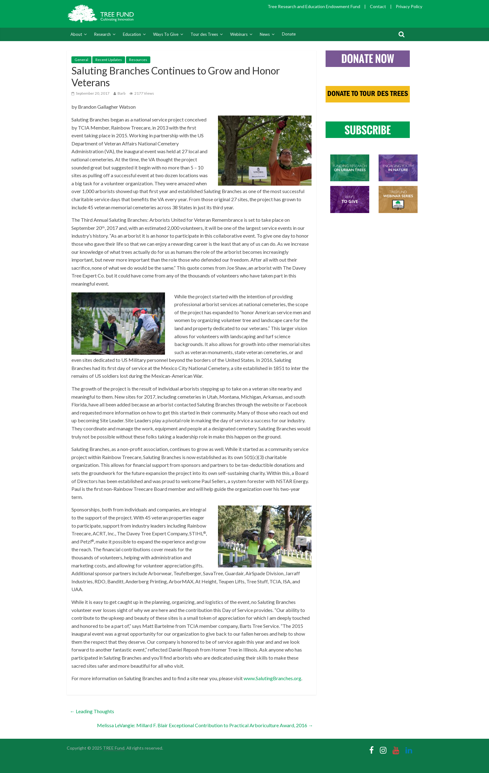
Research (102, 34)
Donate (289, 33)
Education (132, 34)
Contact (378, 6)
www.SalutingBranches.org (272, 678)
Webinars (239, 34)
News (265, 34)
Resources (138, 59)
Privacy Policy (409, 6)
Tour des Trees (204, 34)
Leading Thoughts (92, 711)
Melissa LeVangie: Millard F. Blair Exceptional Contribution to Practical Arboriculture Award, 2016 (205, 725)
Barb (121, 93)
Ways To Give (165, 34)
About (76, 34)
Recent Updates (108, 59)
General (81, 59)
